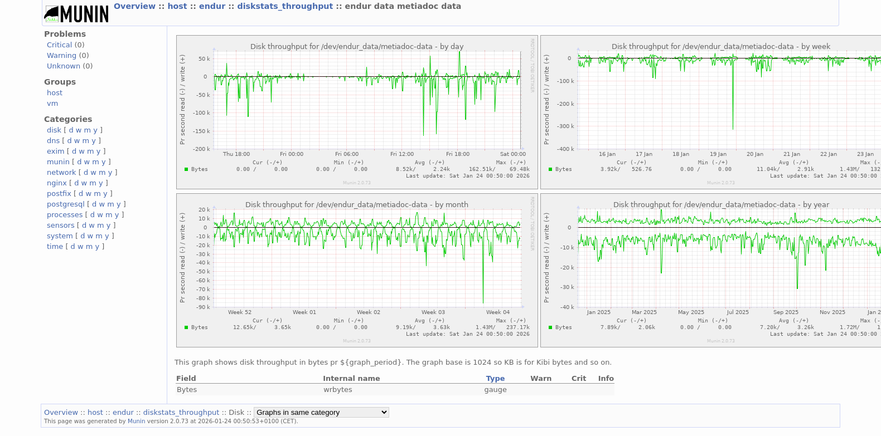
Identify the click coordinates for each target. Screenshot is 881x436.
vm (52, 103)
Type (495, 378)
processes (65, 214)
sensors (61, 225)
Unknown (63, 66)
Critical (59, 45)
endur (213, 6)
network (61, 172)
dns (53, 140)
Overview (136, 6)
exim (56, 151)
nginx (57, 183)
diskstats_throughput (287, 6)
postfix (59, 193)
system (60, 236)
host (178, 6)
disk (54, 130)
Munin (137, 421)
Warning (61, 55)
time (55, 246)
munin (58, 162)
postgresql (66, 204)
